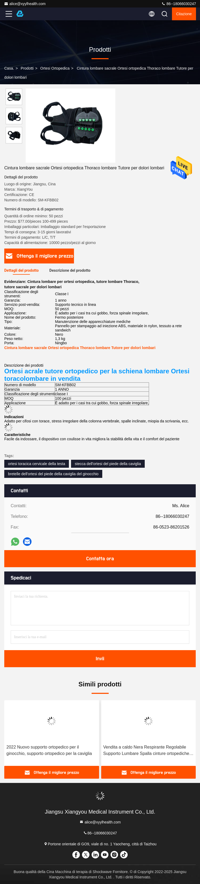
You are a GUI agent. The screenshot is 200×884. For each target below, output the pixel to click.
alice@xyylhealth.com (25, 4)
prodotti (27, 68)
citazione (184, 14)
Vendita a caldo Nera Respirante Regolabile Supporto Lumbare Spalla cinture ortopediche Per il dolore (146, 751)
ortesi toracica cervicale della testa (36, 464)
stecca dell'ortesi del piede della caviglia (108, 464)
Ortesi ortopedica (55, 68)
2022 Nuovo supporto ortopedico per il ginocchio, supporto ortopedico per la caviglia (49, 750)
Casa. (9, 68)
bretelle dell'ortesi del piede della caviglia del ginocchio (53, 474)
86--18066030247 (178, 4)
